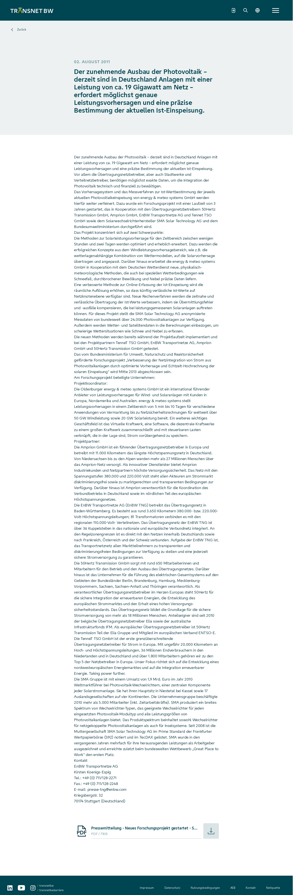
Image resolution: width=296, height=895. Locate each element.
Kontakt (251, 887)
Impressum (147, 887)
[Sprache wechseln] (276, 10)
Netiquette (273, 887)
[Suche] (264, 10)
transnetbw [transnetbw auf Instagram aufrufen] (46, 885)
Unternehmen (82, 10)
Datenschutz (172, 887)
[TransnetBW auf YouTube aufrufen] (21, 887)
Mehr (223, 10)
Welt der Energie (196, 10)
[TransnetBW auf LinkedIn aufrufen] (9, 887)
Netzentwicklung (112, 10)
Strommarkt (141, 10)
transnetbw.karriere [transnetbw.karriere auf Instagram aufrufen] (51, 890)
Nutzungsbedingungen (205, 887)
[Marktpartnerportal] (252, 10)
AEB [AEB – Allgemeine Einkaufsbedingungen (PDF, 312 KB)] (233, 887)
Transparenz (166, 10)
